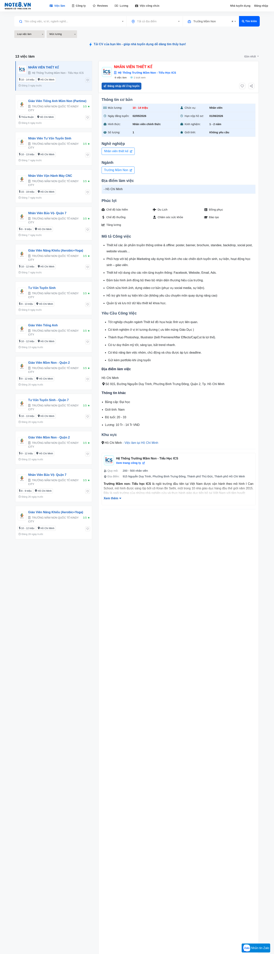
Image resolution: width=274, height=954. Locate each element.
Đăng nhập (261, 5)
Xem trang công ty (130, 462)
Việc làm (57, 5)
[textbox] (70, 21)
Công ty (79, 5)
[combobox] (70, 21)
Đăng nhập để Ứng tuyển (121, 86)
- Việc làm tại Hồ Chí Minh (140, 442)
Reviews (100, 5)
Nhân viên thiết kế (118, 151)
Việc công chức (147, 5)
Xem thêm (111, 498)
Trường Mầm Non (118, 170)
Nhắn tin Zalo (256, 948)
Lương (121, 5)
